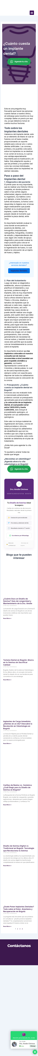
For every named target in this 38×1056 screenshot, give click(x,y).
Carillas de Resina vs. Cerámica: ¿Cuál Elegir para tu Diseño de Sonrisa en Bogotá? (17, 787)
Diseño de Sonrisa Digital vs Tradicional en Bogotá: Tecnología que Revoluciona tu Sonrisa (18, 848)
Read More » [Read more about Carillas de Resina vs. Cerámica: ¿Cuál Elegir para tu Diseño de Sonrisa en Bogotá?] (7, 805)
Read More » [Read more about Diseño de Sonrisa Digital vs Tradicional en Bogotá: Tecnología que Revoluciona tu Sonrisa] (7, 865)
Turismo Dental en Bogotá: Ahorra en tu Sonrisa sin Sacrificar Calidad (18, 662)
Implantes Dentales (19, 271)
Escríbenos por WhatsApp (19, 535)
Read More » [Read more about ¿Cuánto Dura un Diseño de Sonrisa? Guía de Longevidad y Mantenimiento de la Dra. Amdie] (7, 618)
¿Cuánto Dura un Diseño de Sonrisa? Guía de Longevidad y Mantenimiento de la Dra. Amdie (17, 601)
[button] (32, 13)
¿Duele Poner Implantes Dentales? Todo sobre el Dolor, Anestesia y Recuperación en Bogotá (18, 909)
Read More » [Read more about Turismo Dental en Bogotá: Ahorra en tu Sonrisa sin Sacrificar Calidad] (7, 680)
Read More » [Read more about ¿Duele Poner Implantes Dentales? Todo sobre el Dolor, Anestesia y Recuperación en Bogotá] (7, 926)
